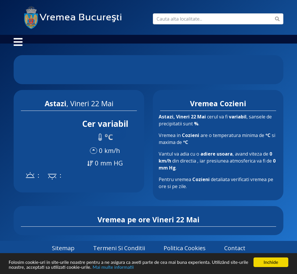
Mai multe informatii (113, 268)
